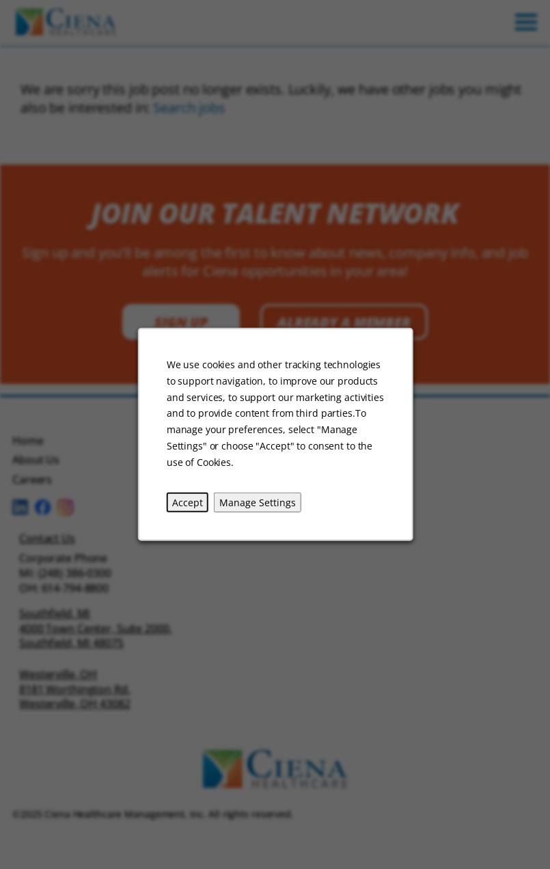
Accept (186, 501)
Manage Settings (257, 501)
